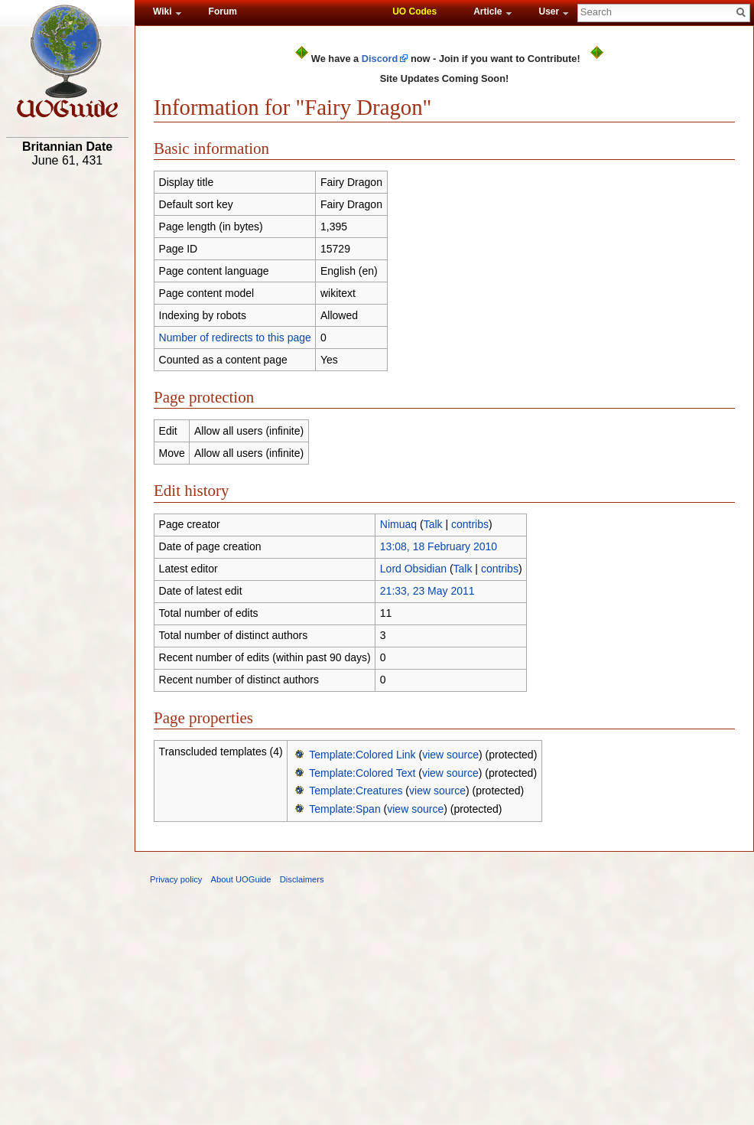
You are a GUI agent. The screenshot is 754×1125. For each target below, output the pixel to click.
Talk (433, 524)
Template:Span (344, 809)
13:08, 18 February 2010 (438, 546)
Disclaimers (302, 879)
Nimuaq (398, 524)
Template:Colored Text (362, 773)
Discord (380, 58)
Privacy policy (176, 879)
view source (450, 754)
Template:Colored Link (362, 754)
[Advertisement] (67, 411)
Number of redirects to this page (235, 337)
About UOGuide (241, 879)
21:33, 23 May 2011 (427, 591)
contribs (470, 524)
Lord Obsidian (413, 568)
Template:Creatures (355, 790)
